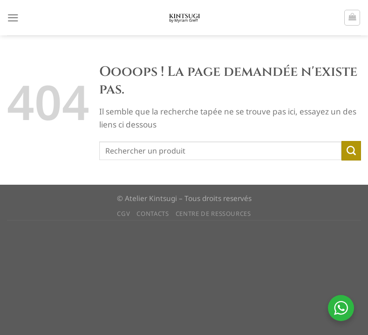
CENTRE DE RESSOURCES (213, 213)
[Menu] (13, 17)
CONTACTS (152, 213)
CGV (123, 213)
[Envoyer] (351, 151)
